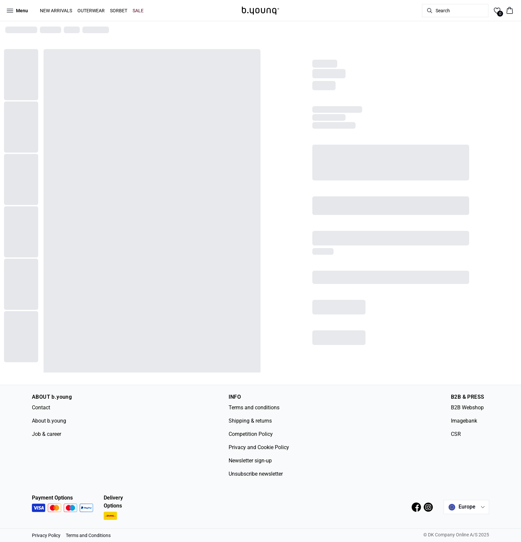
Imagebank (464, 421)
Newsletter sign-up (250, 460)
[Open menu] (17, 10)
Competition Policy (251, 434)
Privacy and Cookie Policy (259, 447)
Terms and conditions (254, 407)
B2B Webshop (467, 407)
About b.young (49, 421)
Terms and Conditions (88, 535)
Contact (41, 407)
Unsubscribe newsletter (256, 474)
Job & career (46, 434)
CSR (456, 434)
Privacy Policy (46, 535)
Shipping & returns (250, 421)
